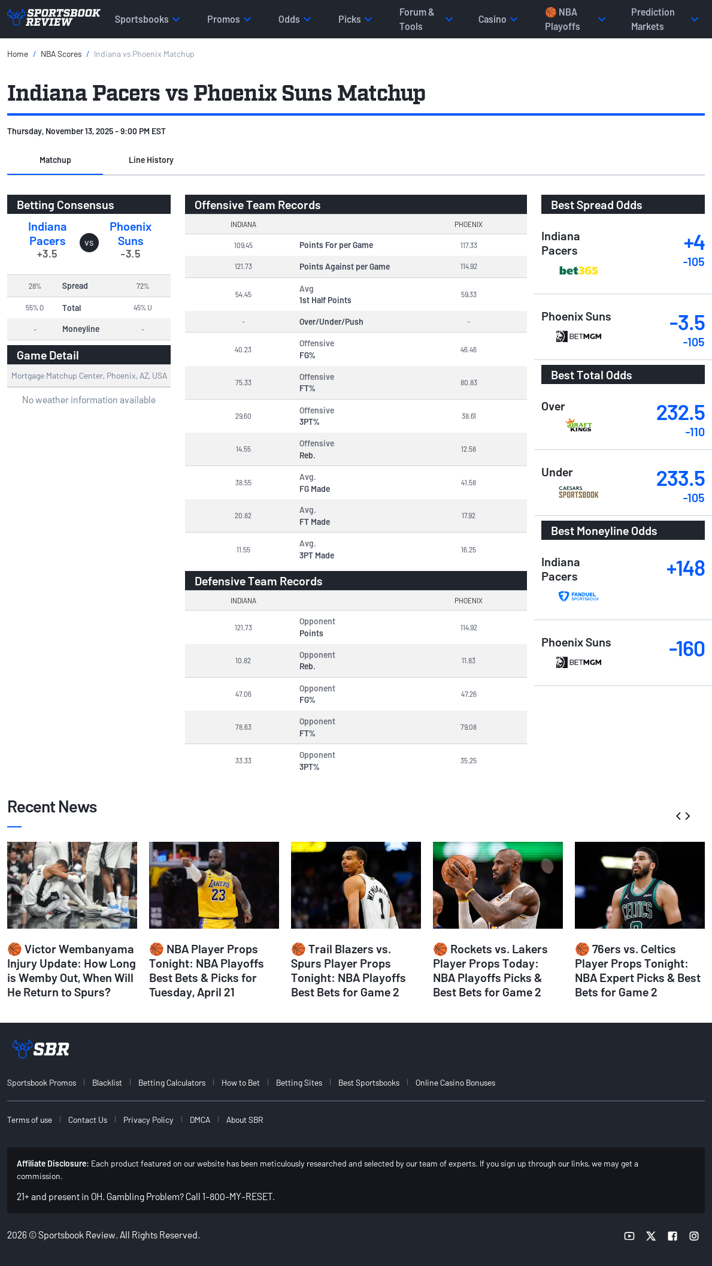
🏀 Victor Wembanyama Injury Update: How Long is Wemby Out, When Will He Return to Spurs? (71, 970)
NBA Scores (61, 54)
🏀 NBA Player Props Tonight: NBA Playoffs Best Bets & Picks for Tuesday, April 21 (206, 970)
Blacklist (107, 1082)
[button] (55, 160)
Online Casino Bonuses (455, 1082)
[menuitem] (48, 1082)
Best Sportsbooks (368, 1082)
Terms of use (29, 1119)
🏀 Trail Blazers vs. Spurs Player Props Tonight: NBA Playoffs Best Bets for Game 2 (348, 970)
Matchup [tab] (55, 160)
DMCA (200, 1119)
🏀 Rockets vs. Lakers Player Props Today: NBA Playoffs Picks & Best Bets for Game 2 (490, 970)
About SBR (244, 1119)
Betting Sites (299, 1082)
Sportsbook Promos (41, 1082)
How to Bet (241, 1082)
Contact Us (87, 1119)
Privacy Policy (148, 1119)
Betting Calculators (171, 1082)
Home (17, 54)
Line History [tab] (151, 160)
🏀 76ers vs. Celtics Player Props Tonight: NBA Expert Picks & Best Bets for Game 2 (638, 970)
